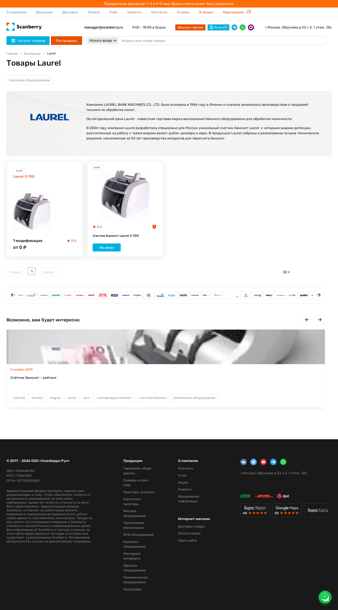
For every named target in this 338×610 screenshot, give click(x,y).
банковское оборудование (194, 400)
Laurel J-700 (25, 178)
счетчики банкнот (153, 400)
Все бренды (34, 53)
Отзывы (183, 12)
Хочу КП (218, 27)
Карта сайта (184, 545)
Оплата (94, 12)
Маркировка (237, 12)
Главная (12, 53)
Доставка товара (188, 531)
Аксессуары (130, 589)
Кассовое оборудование (29, 80)
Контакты (159, 12)
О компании (16, 12)
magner (55, 400)
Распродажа (66, 41)
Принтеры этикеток (136, 492)
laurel (72, 400)
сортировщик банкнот (114, 400)
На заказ (125, 250)
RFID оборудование (136, 535)
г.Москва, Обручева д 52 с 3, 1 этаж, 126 (298, 27)
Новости (134, 12)
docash (37, 400)
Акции (179, 482)
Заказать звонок (190, 27)
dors (86, 400)
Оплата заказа (186, 537)
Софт (113, 12)
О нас (179, 475)
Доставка (70, 12)
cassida (19, 400)
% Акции (206, 12)
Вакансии (44, 12)
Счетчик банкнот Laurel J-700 (118, 237)
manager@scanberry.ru (103, 27)
